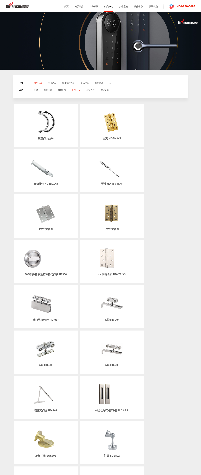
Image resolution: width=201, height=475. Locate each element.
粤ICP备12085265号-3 (186, 439)
